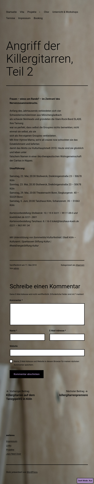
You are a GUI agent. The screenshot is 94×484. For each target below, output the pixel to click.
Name (13, 330)
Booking (38, 18)
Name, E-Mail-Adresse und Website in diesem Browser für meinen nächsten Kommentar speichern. (46, 363)
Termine (10, 18)
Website (14, 346)
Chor (46, 11)
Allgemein (80, 265)
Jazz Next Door (13, 454)
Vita (22, 11)
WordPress (32, 472)
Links (8, 445)
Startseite (11, 11)
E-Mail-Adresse (57, 330)
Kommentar (16, 300)
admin (16, 268)
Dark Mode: (85, 480)
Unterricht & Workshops (65, 11)
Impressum (24, 18)
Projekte (31, 11)
